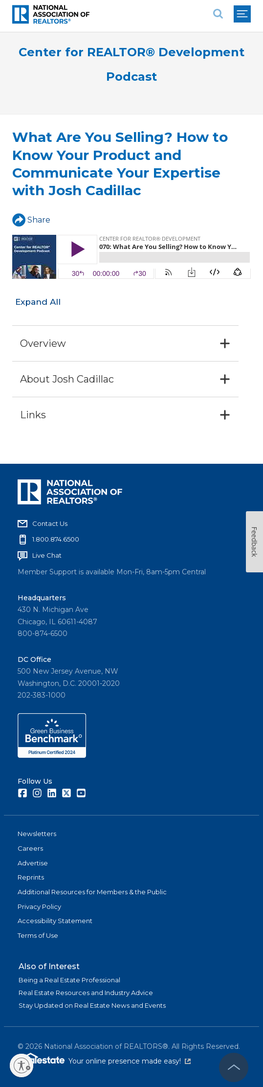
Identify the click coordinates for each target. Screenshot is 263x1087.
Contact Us (49, 523)
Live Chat (47, 555)
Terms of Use (38, 935)
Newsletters (37, 834)
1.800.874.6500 (55, 539)
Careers (30, 848)
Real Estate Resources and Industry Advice (86, 992)
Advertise (33, 863)
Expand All (38, 302)
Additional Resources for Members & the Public (92, 892)
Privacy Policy (39, 906)
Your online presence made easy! (129, 1061)
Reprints (31, 877)
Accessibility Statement (55, 921)
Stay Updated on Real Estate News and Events (92, 1005)
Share (31, 219)
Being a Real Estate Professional (69, 980)
